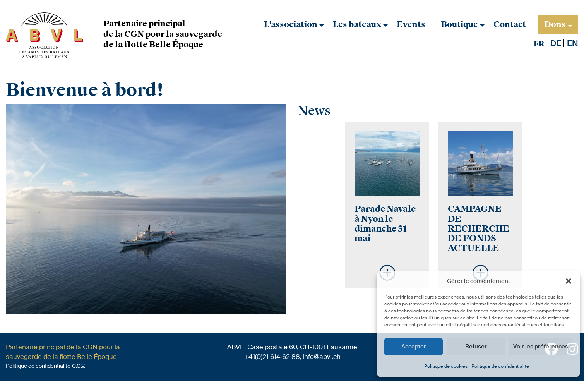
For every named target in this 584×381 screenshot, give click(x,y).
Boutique (459, 24)
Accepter (413, 346)
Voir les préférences (540, 346)
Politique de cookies (446, 366)
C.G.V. (78, 365)
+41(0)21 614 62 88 (272, 356)
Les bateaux (357, 24)
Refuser (476, 346)
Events (411, 24)
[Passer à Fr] (539, 43)
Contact (509, 24)
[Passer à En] (572, 43)
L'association (290, 24)
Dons (555, 24)
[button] (568, 281)
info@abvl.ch (322, 356)
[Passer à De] (555, 43)
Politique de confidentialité (500, 366)
